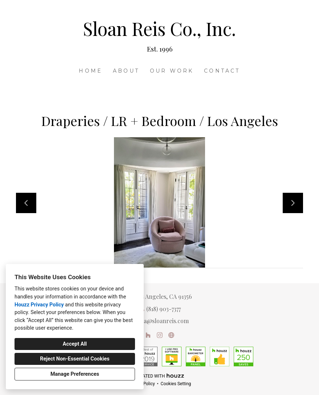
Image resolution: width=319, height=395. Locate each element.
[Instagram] (159, 335)
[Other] (171, 335)
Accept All (75, 344)
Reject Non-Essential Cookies (74, 359)
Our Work (172, 71)
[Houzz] (148, 335)
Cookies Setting (176, 383)
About (126, 71)
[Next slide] (293, 203)
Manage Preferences (74, 374)
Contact (222, 71)
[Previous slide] (26, 203)
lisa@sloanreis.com (163, 321)
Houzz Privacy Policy (39, 305)
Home (90, 71)
